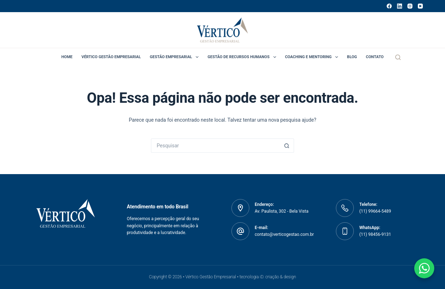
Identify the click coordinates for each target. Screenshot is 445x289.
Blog (352, 57)
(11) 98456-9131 (375, 234)
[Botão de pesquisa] (287, 145)
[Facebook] (389, 6)
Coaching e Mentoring (313, 57)
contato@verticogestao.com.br (284, 234)
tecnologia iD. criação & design (267, 276)
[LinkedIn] (399, 6)
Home (67, 57)
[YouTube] (420, 6)
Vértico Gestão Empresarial (111, 57)
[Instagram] (409, 6)
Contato (375, 57)
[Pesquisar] (398, 57)
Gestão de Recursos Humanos (243, 57)
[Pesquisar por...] (215, 145)
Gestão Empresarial (176, 57)
